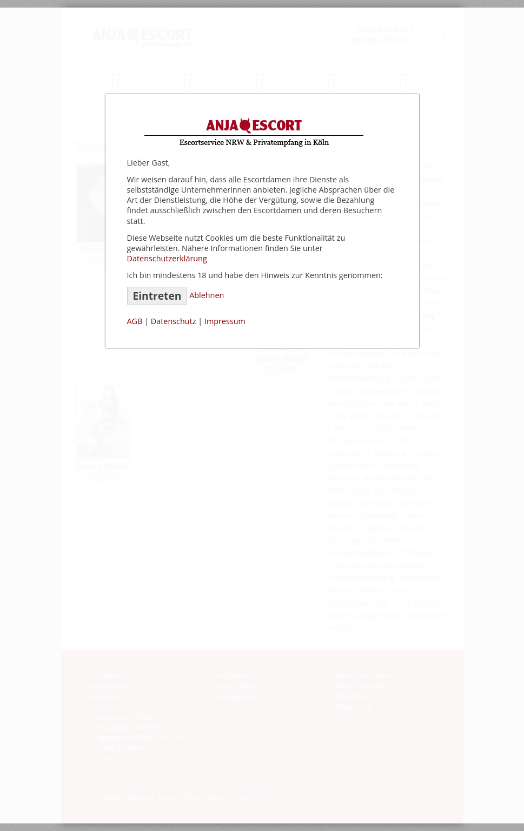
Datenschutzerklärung (167, 258)
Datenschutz (173, 321)
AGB (135, 321)
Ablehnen (206, 295)
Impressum (225, 321)
